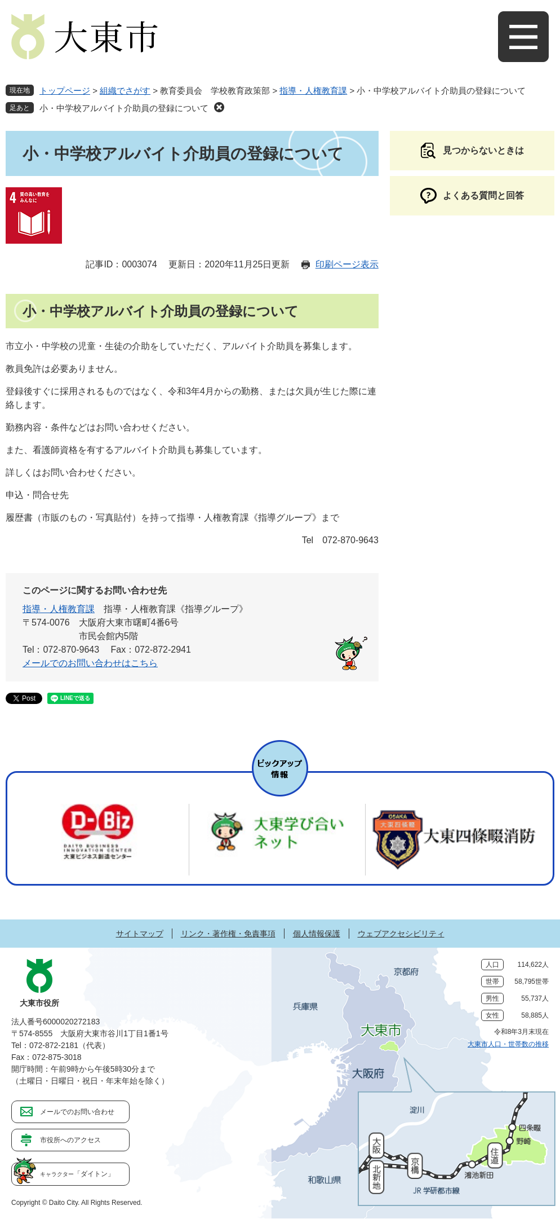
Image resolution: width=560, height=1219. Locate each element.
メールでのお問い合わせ (77, 1112)
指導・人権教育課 (313, 90)
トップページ (64, 90)
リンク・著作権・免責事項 (228, 933)
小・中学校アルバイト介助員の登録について (123, 108)
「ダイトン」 (77, 1174)
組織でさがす (125, 90)
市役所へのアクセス (70, 1140)
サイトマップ (139, 933)
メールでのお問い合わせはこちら (90, 663)
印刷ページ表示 (347, 264)
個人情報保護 (316, 933)
